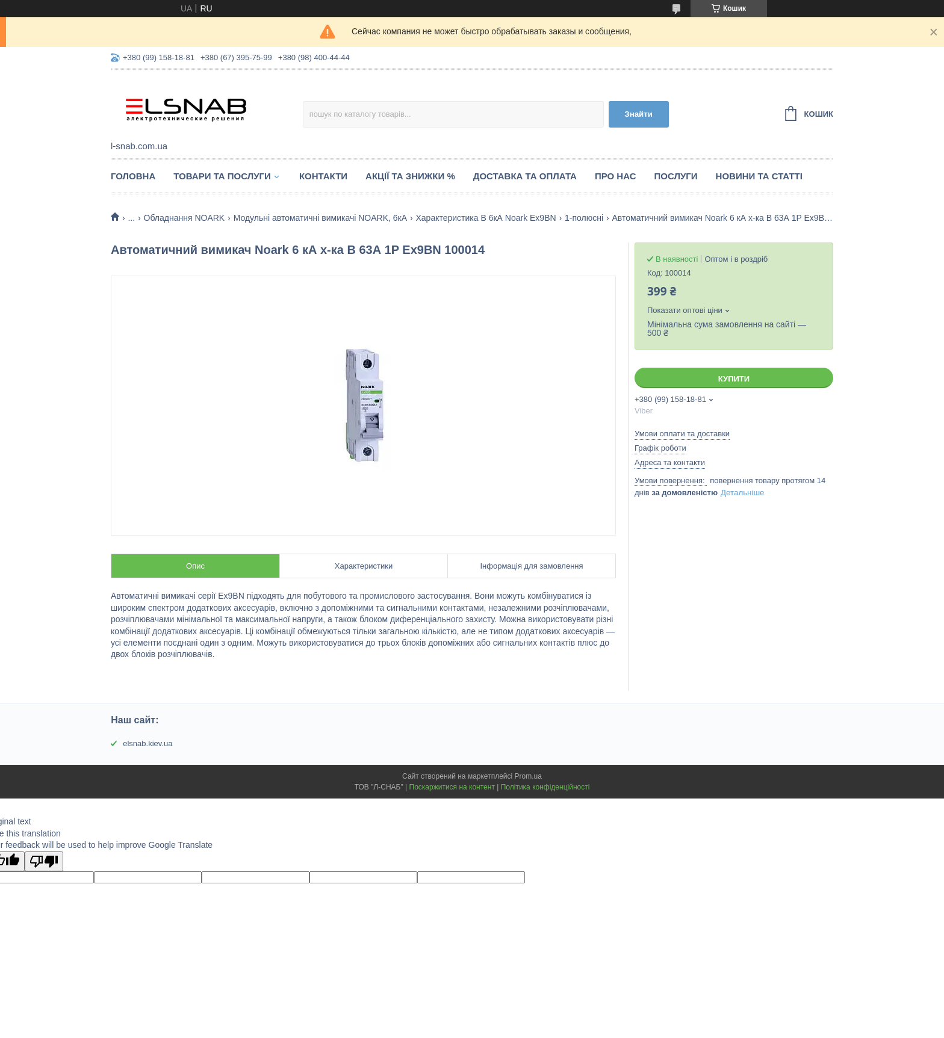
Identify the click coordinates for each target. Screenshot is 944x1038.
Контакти (323, 176)
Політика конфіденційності (545, 787)
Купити (734, 378)
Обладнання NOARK (184, 218)
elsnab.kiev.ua (147, 743)
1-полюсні (584, 218)
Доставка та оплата (525, 176)
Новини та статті (759, 176)
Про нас (615, 176)
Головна (133, 176)
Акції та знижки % (410, 176)
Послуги (676, 176)
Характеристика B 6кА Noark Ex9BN (485, 218)
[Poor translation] (44, 861)
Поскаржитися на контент (452, 787)
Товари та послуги (222, 176)
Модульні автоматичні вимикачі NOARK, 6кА (320, 218)
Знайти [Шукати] (638, 114)
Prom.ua (528, 776)
